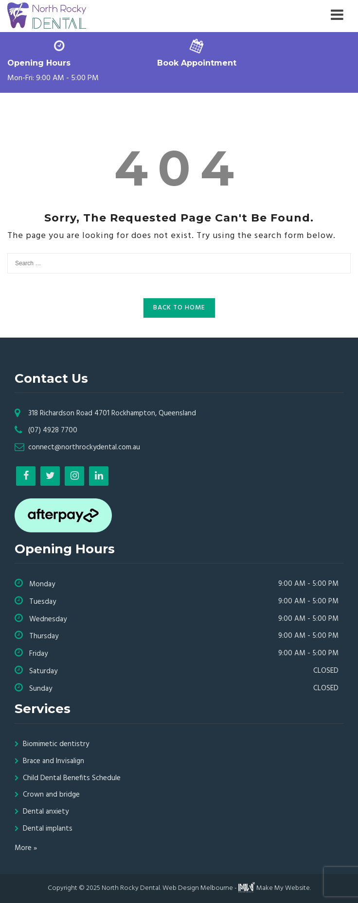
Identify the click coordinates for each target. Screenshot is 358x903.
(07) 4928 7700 (52, 430)
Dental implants (47, 829)
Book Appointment (196, 63)
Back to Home (179, 307)
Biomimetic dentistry (56, 744)
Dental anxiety (46, 812)
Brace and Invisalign (53, 761)
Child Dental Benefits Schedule (72, 778)
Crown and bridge (51, 795)
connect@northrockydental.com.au (84, 447)
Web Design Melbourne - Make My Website (236, 888)
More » (26, 848)
